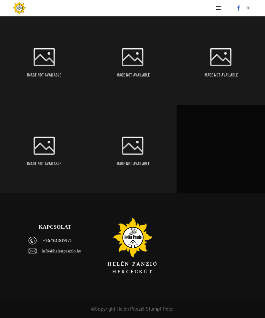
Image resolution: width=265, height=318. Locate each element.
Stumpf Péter (160, 309)
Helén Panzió (131, 309)
